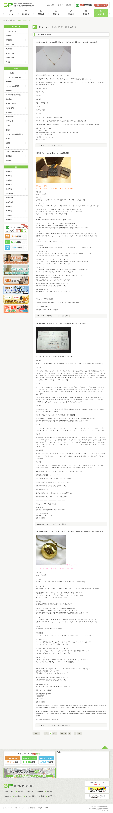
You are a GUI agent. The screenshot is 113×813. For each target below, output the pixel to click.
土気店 (60, 145)
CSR (46, 808)
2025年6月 (9, 219)
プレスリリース (11, 31)
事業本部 (9, 81)
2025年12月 (10, 193)
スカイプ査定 (16, 247)
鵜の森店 (9, 99)
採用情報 (32, 808)
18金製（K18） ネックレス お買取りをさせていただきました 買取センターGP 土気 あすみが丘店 (66, 42)
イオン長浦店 (62, 524)
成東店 (8, 143)
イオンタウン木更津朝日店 (14, 152)
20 (65, 733)
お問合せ (51, 796)
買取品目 (41, 13)
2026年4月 (9, 176)
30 (69, 733)
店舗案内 (71, 13)
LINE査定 (16, 241)
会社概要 (68, 5)
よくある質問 (50, 5)
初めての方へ (26, 13)
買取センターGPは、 (42, 186)
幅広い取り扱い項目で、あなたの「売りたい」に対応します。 (55, 188)
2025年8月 (9, 211)
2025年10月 (10, 202)
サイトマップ (8, 808)
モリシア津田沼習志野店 (13, 95)
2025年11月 (10, 198)
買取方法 (56, 13)
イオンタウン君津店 (64, 725)
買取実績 (86, 13)
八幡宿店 (9, 90)
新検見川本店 (10, 116)
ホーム (11, 13)
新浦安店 (9, 156)
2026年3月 (9, 180)
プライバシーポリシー (21, 808)
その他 (8, 62)
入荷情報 (9, 40)
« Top (35, 733)
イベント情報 (10, 44)
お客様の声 (60, 5)
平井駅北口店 (10, 108)
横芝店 (8, 130)
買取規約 (40, 808)
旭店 (7, 147)
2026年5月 (9, 171)
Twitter (59, 752)
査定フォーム (101, 5)
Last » (79, 733)
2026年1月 (9, 189)
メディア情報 (10, 57)
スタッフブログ (51, 145)
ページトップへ (105, 747)
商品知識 (9, 49)
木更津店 (9, 112)
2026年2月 (9, 184)
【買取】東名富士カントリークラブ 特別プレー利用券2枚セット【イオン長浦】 (61, 323)
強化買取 (49, 316)
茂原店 (8, 138)
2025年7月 (9, 215)
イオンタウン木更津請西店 (14, 134)
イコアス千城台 (11, 103)
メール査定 (16, 236)
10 (62, 733)
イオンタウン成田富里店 (61, 316)
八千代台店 (9, 121)
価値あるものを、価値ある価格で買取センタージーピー (19, 5)
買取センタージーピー (19, 786)
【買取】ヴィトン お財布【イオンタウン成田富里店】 (53, 153)
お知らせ (102, 13)
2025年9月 (9, 206)
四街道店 (9, 160)
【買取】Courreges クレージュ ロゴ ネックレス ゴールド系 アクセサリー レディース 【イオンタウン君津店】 (71, 531)
